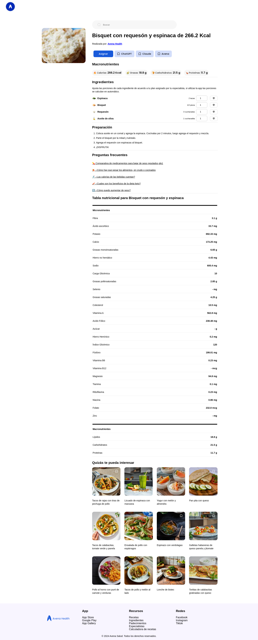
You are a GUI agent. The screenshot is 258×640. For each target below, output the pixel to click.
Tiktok (179, 623)
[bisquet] (201, 105)
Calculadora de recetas (142, 629)
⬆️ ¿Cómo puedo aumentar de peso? (111, 190)
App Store (88, 617)
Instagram (182, 620)
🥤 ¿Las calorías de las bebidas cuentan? (113, 177)
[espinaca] (201, 98)
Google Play (89, 620)
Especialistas (136, 626)
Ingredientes (136, 620)
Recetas (134, 617)
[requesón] (201, 111)
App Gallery (89, 623)
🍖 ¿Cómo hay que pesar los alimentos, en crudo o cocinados (124, 170)
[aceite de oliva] (201, 118)
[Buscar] (137, 24)
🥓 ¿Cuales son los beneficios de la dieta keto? (116, 183)
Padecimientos (137, 623)
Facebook (181, 617)
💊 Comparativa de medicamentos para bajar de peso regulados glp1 (127, 163)
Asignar (103, 53)
